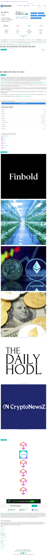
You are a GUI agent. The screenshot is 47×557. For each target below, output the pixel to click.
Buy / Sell (34, 13)
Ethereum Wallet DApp (26, 94)
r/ (3, 19)
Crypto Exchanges (41, 42)
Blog (44, 5)
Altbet (23, 495)
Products (39, 5)
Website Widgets (3, 535)
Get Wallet (33, 15)
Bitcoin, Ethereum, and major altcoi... (23, 429)
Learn (33, 5)
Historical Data (23, 47)
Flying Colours (23, 486)
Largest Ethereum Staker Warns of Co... (23, 383)
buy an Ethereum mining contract (37, 83)
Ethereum (29, 33)
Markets (32, 47)
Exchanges (20, 5)
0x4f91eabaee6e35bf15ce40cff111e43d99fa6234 (23, 551)
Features (20, 72)
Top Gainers (2, 529)
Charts (2, 47)
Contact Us (2, 546)
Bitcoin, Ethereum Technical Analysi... (23, 337)
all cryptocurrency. (5, 42)
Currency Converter (4, 537)
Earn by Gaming (41, 15)
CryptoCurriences (26, 5)
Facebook (7, 21)
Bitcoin (33, 39)
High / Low (2, 532)
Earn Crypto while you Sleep (36, 17)
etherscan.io (29, 96)
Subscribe (34, 505)
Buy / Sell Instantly (3, 540)
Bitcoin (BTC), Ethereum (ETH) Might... (23, 291)
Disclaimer (2, 543)
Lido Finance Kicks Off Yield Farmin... (23, 245)
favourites (17, 44)
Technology (12, 72)
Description (3, 72)
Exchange (41, 13)
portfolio (27, 44)
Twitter (2, 21)
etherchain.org (22, 96)
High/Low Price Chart (12, 47)
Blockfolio (2, 538)
